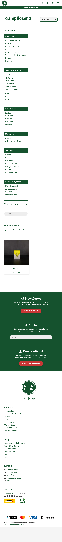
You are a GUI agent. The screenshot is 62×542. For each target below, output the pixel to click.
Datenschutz (12, 524)
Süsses (8, 58)
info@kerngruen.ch (14, 475)
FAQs (8, 481)
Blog (6, 419)
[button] (58, 3)
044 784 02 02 (12, 472)
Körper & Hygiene (13, 182)
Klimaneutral (9, 493)
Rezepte (8, 61)
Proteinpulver (11, 52)
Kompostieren (11, 172)
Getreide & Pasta (12, 46)
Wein (7, 74)
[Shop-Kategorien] (31, 7)
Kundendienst (12, 470)
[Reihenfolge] (49, 19)
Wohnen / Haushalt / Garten (15, 443)
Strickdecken (11, 163)
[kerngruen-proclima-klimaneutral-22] (22, 500)
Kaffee (8, 113)
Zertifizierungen (10, 431)
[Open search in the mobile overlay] (43, 3)
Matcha (8, 124)
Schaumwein (12, 86)
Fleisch (8, 49)
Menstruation (11, 195)
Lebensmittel (11, 36)
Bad (6, 158)
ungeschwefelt (12, 89)
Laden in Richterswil (12, 414)
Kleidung (9, 134)
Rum (7, 99)
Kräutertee (10, 116)
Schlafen (9, 160)
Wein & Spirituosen (14, 70)
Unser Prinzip (9, 425)
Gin (6, 96)
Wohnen (9, 150)
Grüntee (8, 119)
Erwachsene (10, 138)
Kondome (9, 192)
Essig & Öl (9, 43)
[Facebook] (29, 398)
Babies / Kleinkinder (14, 141)
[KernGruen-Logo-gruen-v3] (4, 3)
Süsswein (10, 84)
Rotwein (9, 78)
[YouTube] (33, 398)
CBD (5, 457)
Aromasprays (11, 189)
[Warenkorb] (52, 3)
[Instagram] (24, 398)
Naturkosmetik (11, 186)
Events (7, 417)
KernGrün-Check (10, 428)
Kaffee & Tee (10, 109)
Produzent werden (14, 478)
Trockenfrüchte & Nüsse (15, 55)
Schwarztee (10, 121)
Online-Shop (9, 411)
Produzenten (9, 422)
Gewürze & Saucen (13, 40)
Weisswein (11, 81)
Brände (8, 93)
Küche (8, 155)
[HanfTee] (16, 257)
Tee (5, 454)
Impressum (20, 524)
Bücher (8, 169)
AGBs (5, 524)
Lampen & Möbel (12, 166)
